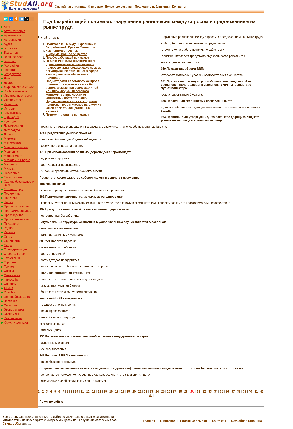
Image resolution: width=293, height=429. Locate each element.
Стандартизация (15, 249)
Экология (10, 305)
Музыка (9, 168)
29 (186, 391)
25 (163, 391)
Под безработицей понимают (67, 57)
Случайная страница (70, 6)
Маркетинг (11, 138)
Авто (7, 26)
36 (227, 391)
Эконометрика (14, 309)
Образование (13, 177)
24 (157, 391)
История (9, 108)
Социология (12, 240)
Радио (8, 228)
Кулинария (11, 117)
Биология (10, 48)
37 (233, 391)
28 (180, 391)
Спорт (8, 245)
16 (111, 391)
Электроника (13, 318)
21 (140, 391)
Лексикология (13, 125)
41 (256, 391)
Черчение (10, 301)
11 (82, 391)
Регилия (9, 232)
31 (198, 391)
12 (88, 391)
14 (99, 391)
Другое (8, 82)
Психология (12, 223)
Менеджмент (13, 155)
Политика (10, 197)
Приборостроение (16, 206)
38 (239, 391)
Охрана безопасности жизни (19, 183)
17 (116, 391)
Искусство (11, 104)
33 (210, 391)
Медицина (11, 151)
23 (151, 391)
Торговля (10, 262)
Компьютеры (12, 112)
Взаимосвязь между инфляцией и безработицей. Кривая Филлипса (71, 45)
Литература (12, 130)
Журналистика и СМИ (19, 87)
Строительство (14, 253)
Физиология (12, 275)
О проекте (95, 6)
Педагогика (12, 193)
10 (76, 391)
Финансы (10, 283)
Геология (10, 69)
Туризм (9, 266)
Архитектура (12, 35)
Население (11, 173)
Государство (12, 74)
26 (168, 391)
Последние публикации (152, 6)
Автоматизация (14, 31)
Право (8, 202)
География (11, 65)
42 (261, 391)
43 (150, 395)
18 (122, 391)
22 (145, 391)
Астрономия (12, 39)
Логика (8, 134)
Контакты (179, 6)
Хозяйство (11, 292)
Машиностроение (16, 147)
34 (216, 391)
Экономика (11, 314)
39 (244, 391)
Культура (10, 121)
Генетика (10, 61)
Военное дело (14, 57)
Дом (7, 78)
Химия (8, 288)
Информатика (13, 100)
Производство (13, 215)
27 (174, 391)
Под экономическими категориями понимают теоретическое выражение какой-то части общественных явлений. (73, 106)
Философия (12, 279)
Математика (12, 142)
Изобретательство (16, 91)
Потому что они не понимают (67, 114)
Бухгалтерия (12, 52)
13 (93, 391)
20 (134, 391)
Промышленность (16, 219)
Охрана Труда (13, 189)
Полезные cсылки (118, 6)
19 (128, 391)
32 (204, 391)
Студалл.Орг (12, 423)
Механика (11, 164)
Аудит (8, 44)
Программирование (17, 210)
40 (250, 391)
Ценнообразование (17, 296)
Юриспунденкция (16, 322)
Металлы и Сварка (17, 160)
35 (221, 391)
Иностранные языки (18, 95)
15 (105, 391)
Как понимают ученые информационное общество (66, 52)
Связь (8, 236)
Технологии (12, 258)
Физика (9, 271)
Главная (149, 420)
